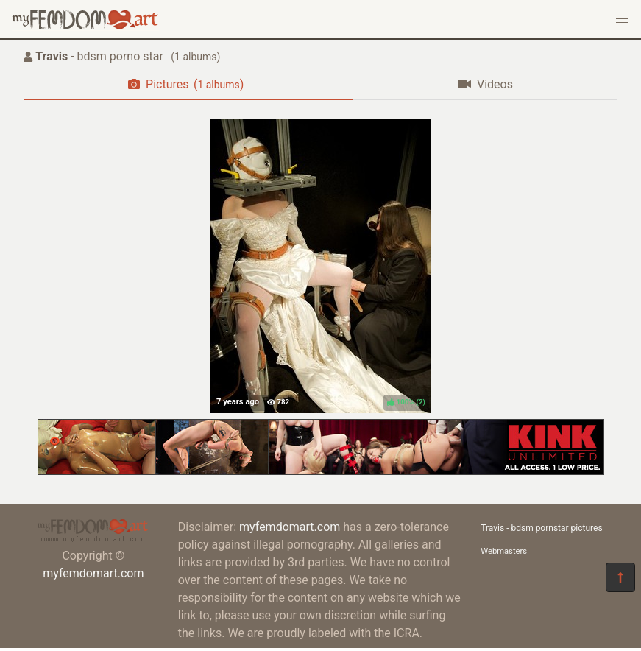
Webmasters (504, 551)
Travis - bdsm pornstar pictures (541, 528)
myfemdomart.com (93, 573)
